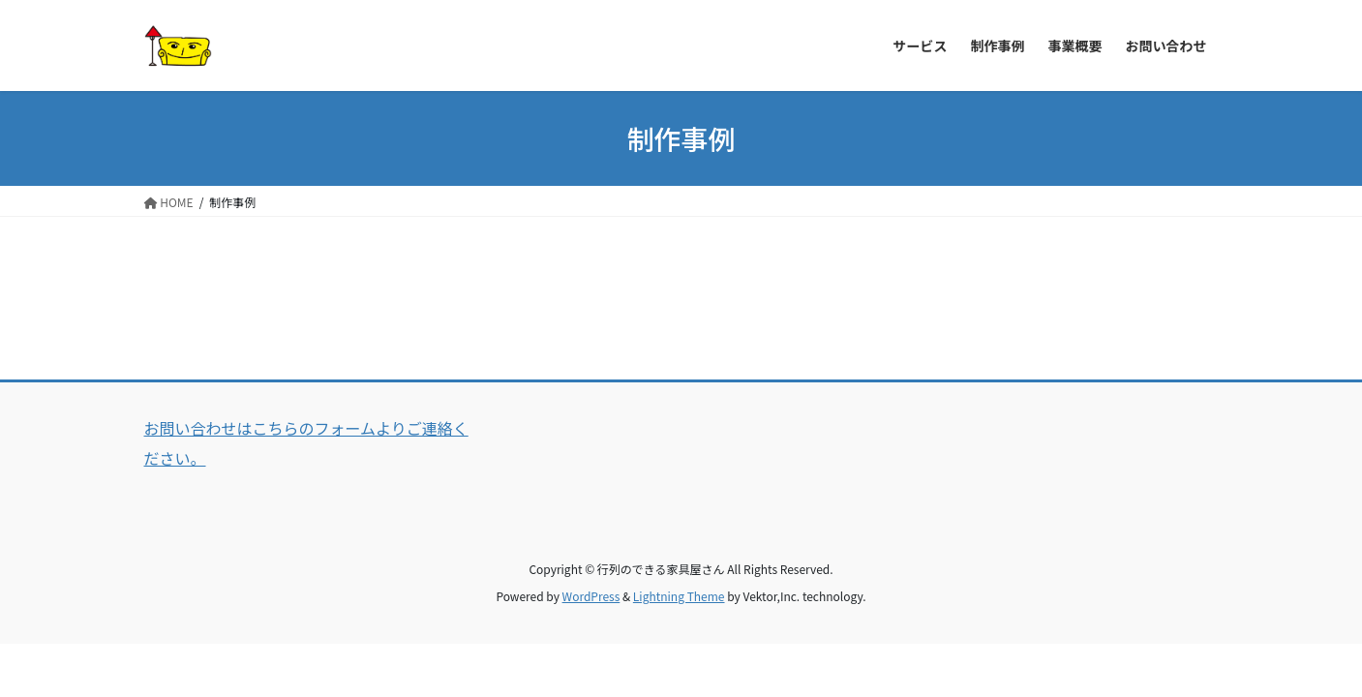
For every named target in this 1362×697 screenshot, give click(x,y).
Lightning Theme (679, 596)
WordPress (591, 596)
